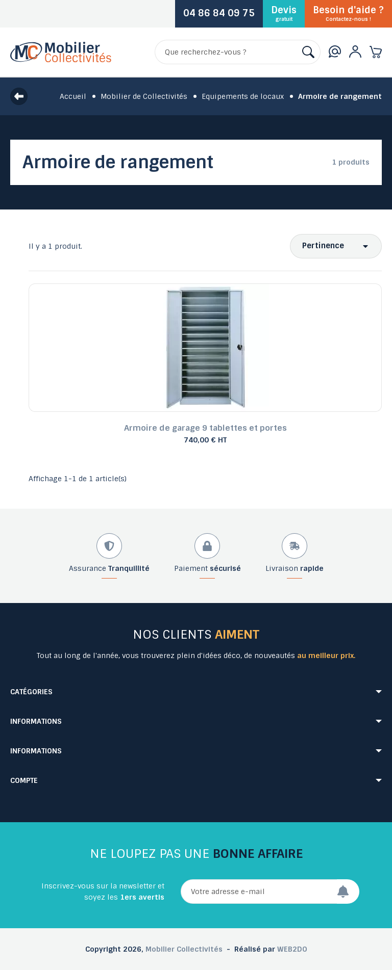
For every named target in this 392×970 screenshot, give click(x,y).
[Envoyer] (348, 891)
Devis (284, 13)
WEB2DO (292, 949)
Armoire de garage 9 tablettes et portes (205, 428)
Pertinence (323, 246)
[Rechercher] (238, 52)
